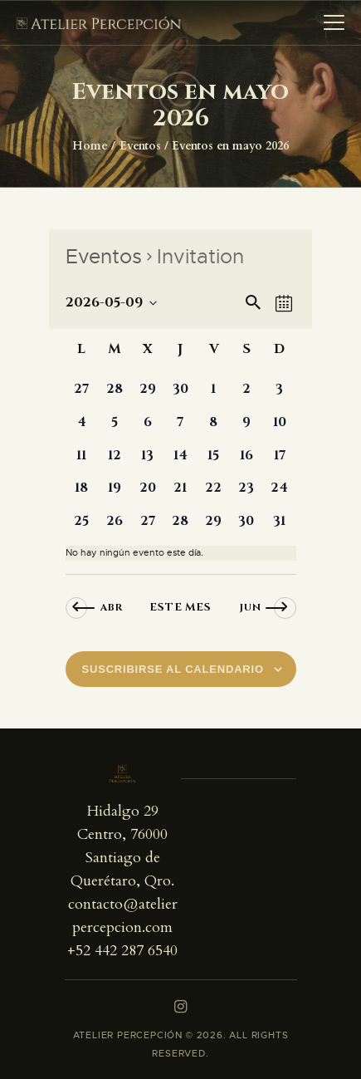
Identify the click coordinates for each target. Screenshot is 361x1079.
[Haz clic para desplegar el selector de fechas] (111, 303)
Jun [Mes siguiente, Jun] (250, 607)
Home (90, 146)
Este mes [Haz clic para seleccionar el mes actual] (180, 607)
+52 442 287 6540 (122, 950)
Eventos (140, 146)
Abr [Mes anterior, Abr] (111, 607)
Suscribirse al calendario (173, 669)
